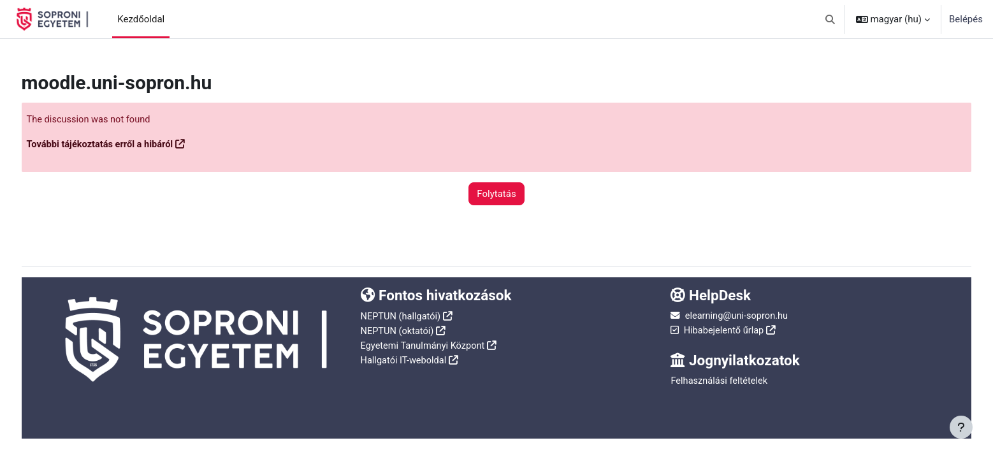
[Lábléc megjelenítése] (961, 427)
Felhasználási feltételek (712, 387)
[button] (830, 19)
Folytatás (496, 194)
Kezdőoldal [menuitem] (140, 19)
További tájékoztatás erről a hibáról (125, 144)
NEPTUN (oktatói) (406, 336)
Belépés (966, 19)
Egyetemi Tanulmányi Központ (432, 350)
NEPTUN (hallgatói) (409, 322)
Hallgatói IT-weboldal (412, 364)
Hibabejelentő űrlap (717, 336)
